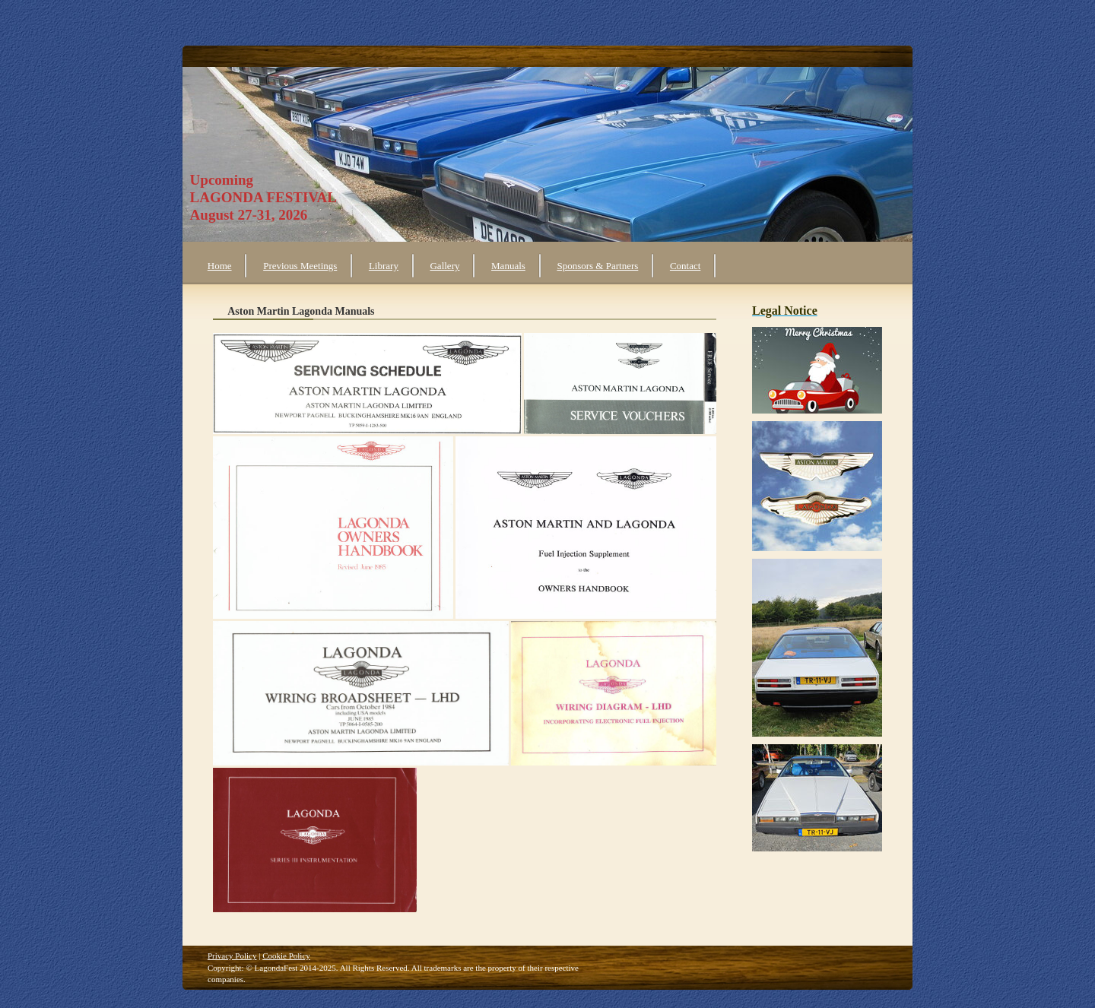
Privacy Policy (232, 955)
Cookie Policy (286, 955)
